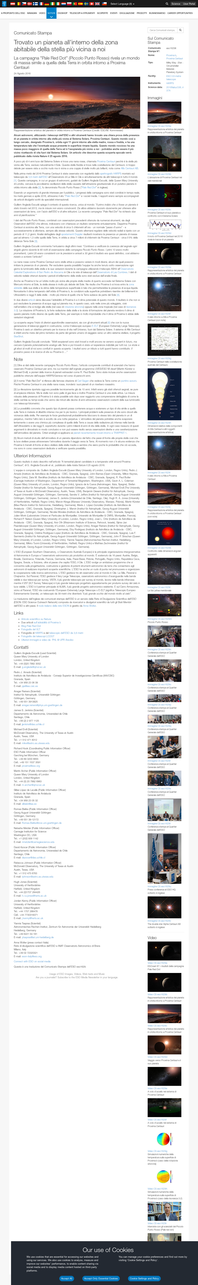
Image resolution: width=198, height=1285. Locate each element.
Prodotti (142, 13)
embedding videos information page (63, 445)
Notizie (51, 15)
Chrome (15, 510)
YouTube (8, 438)
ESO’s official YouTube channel (88, 438)
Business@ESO (157, 13)
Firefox (14, 517)
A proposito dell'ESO (13, 13)
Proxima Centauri (174, 58)
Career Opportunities (180, 13)
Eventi (113, 13)
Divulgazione (127, 13)
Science (176, 3)
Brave (14, 506)
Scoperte (102, 13)
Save (12, 575)
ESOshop (62, 13)
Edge (14, 513)
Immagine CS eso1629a (159, 126)
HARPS (170, 83)
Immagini (32, 13)
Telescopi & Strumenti (82, 13)
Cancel (30, 575)
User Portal (189, 3)
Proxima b (171, 55)
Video (42, 13)
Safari (14, 520)
